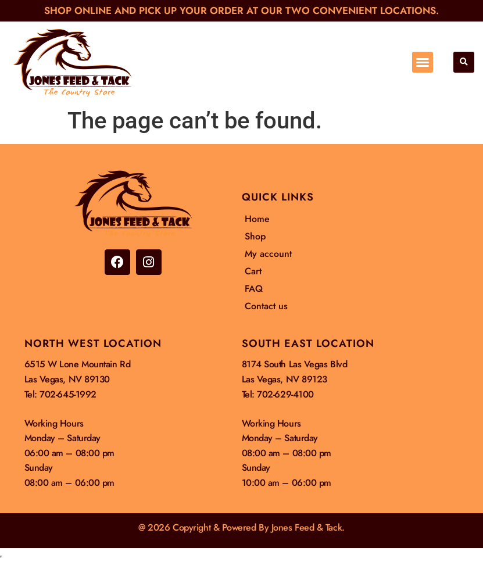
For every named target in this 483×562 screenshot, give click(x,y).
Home (257, 218)
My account (268, 253)
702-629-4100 (285, 394)
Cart (253, 271)
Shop (255, 236)
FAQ (254, 288)
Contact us (266, 306)
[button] (422, 62)
